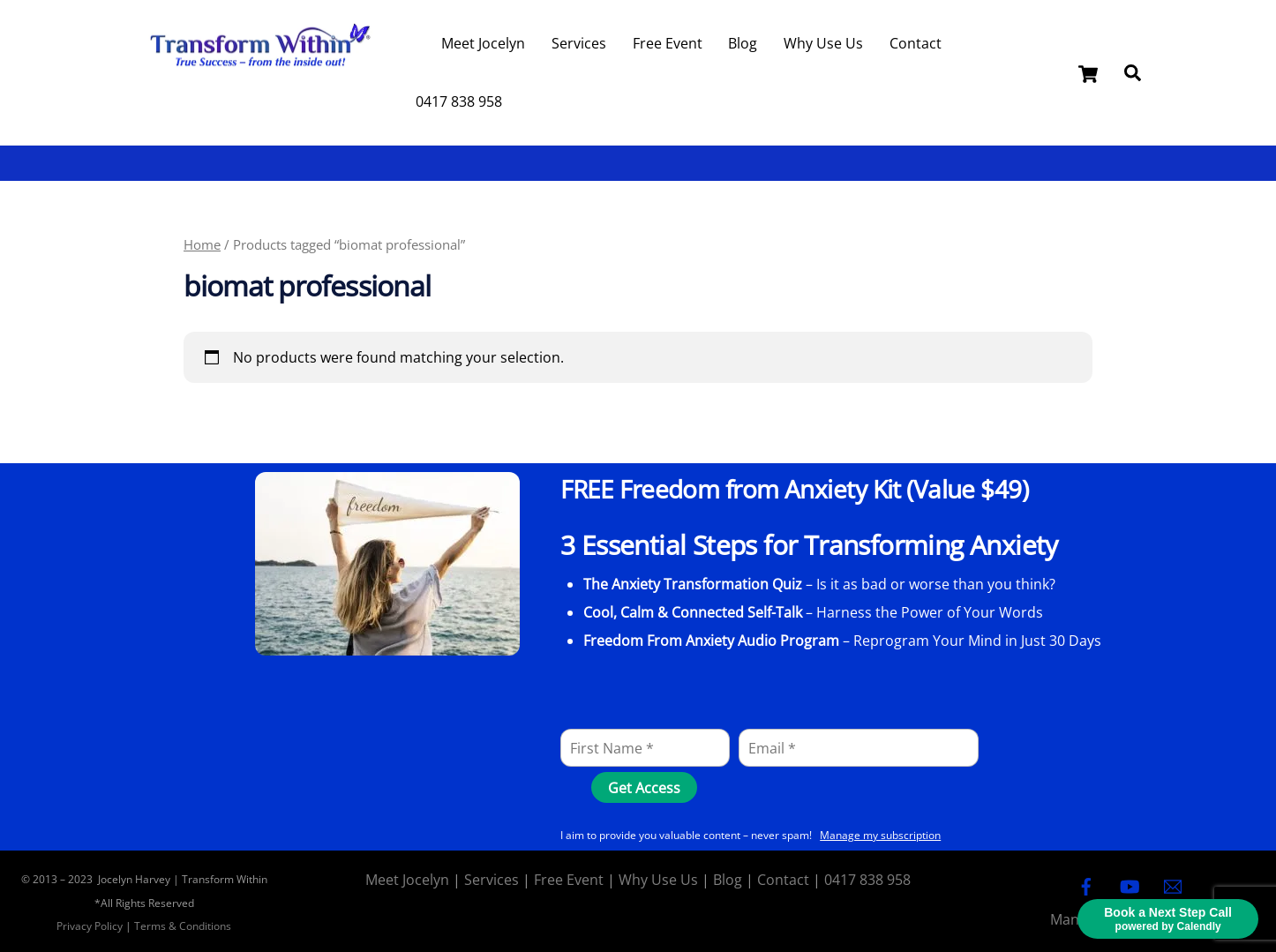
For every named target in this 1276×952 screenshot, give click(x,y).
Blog (742, 43)
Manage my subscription (880, 835)
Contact (915, 43)
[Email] (859, 748)
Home (202, 244)
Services (579, 43)
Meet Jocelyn (483, 43)
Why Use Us (823, 43)
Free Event (667, 43)
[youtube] (1129, 885)
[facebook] (1086, 885)
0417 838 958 (459, 101)
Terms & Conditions (182, 925)
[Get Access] (644, 787)
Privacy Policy (89, 925)
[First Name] (645, 748)
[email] (1172, 885)
